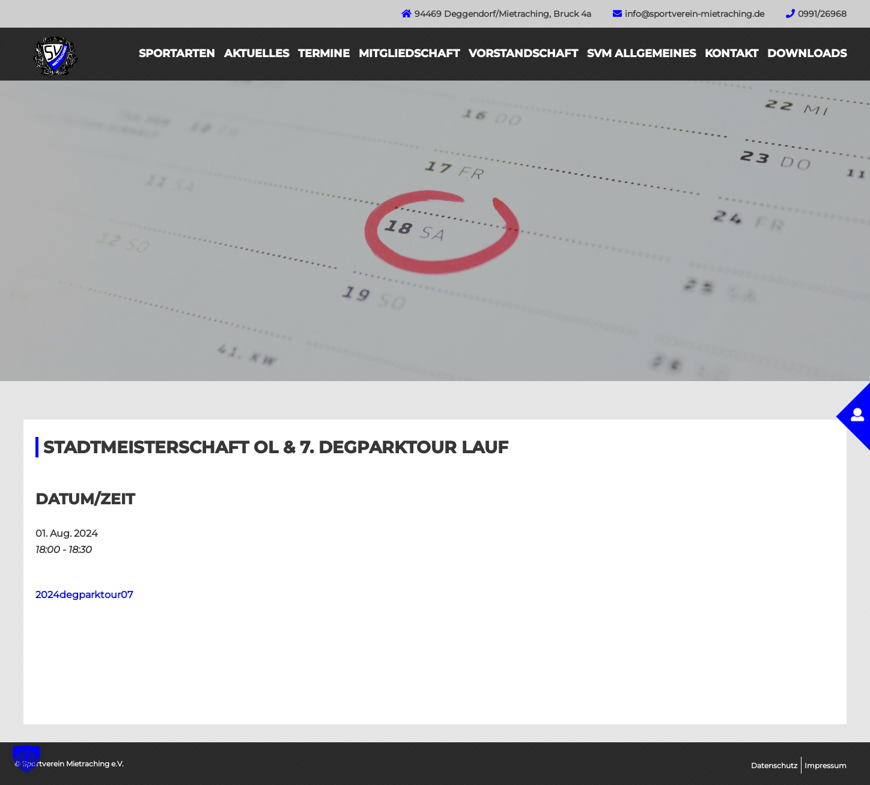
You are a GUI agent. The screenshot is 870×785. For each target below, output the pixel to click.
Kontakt (731, 53)
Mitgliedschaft (409, 53)
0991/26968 (822, 13)
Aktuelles (256, 53)
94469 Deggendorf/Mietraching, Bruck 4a (503, 13)
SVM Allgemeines (641, 53)
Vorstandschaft (523, 53)
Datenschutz (774, 765)
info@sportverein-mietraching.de (694, 13)
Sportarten (177, 53)
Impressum (826, 765)
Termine (324, 53)
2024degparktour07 (84, 594)
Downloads (807, 53)
